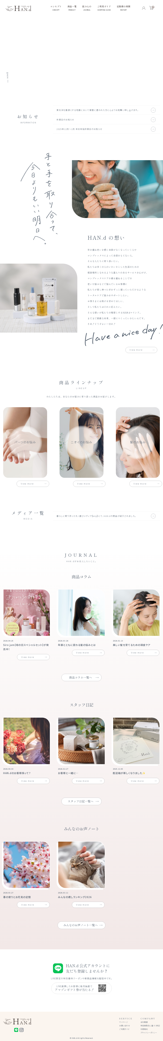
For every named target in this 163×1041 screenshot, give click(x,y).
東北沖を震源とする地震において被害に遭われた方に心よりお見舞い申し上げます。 (98, 110)
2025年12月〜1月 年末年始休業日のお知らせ (79, 129)
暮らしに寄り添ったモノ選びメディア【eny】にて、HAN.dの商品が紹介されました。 (96, 515)
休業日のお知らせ (65, 119)
